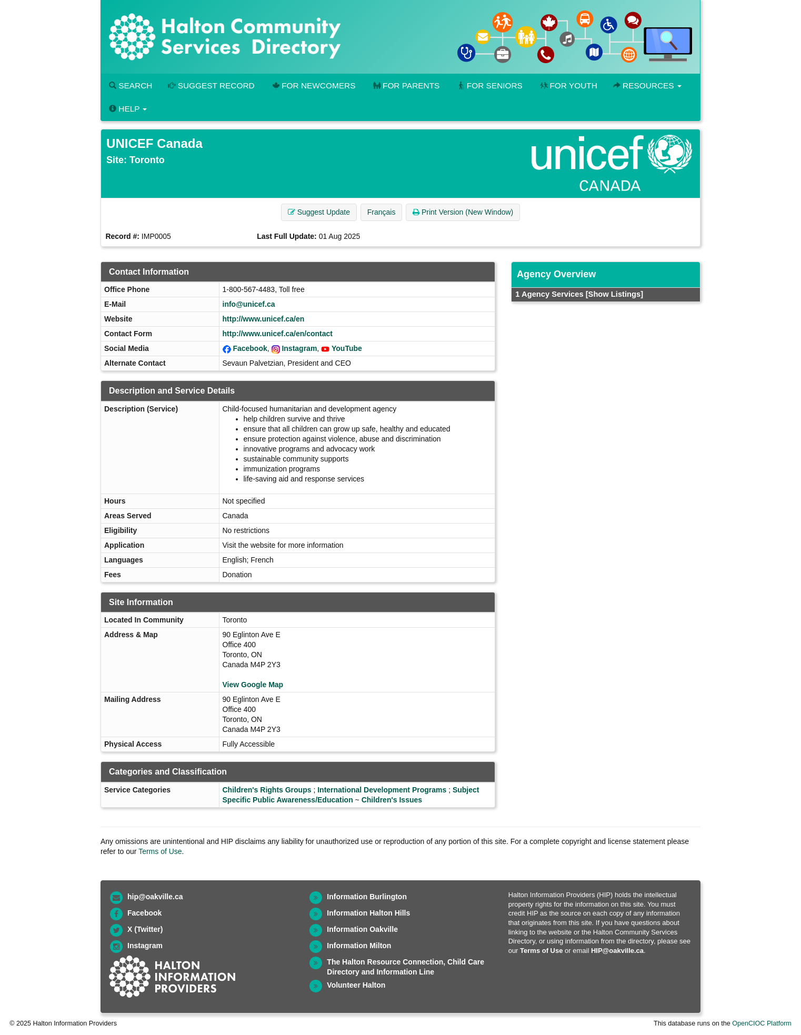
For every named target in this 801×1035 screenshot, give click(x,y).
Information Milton (359, 945)
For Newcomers (313, 85)
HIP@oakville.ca (617, 950)
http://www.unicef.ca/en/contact (278, 333)
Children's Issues (392, 800)
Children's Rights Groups (267, 790)
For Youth (567, 85)
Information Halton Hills (368, 913)
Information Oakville (362, 929)
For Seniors (489, 85)
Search (130, 85)
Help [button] (128, 108)
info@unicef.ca (249, 304)
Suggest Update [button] (319, 212)
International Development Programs (381, 790)
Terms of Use (160, 851)
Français (381, 212)
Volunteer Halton (356, 985)
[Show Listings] (614, 294)
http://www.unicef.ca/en (264, 319)
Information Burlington (367, 896)
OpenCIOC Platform (762, 1023)
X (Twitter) (145, 929)
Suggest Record (211, 85)
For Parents (405, 85)
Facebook (250, 348)
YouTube (347, 348)
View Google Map (253, 684)
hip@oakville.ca (155, 896)
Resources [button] (647, 85)
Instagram (299, 348)
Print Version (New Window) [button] (463, 212)
